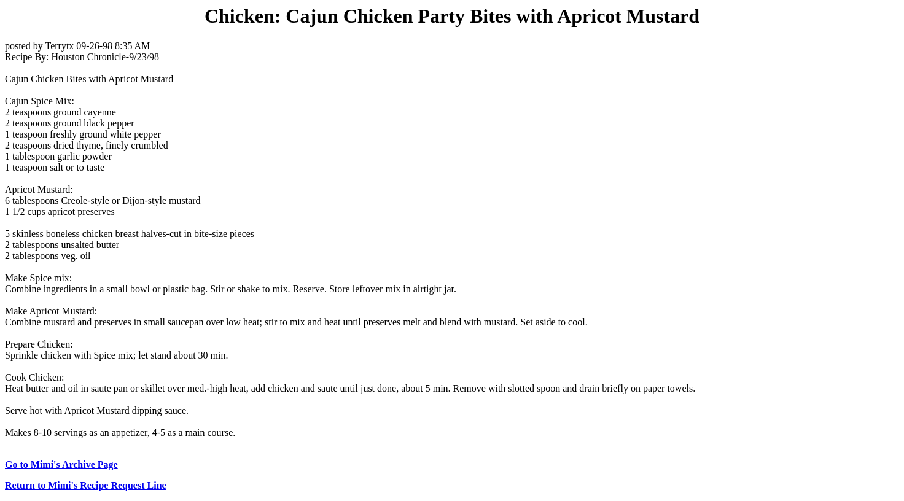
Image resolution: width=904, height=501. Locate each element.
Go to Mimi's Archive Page (61, 464)
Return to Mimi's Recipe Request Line (85, 485)
